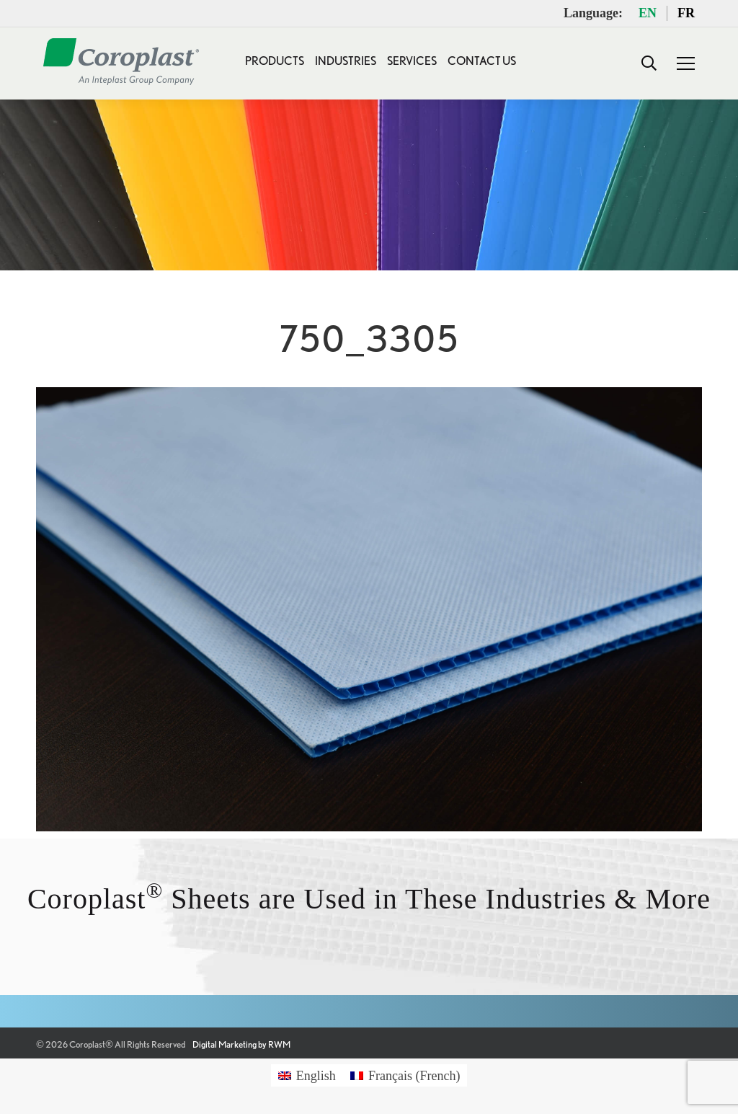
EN (648, 13)
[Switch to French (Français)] (405, 1075)
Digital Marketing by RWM (241, 1044)
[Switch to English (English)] (307, 1075)
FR (686, 13)
